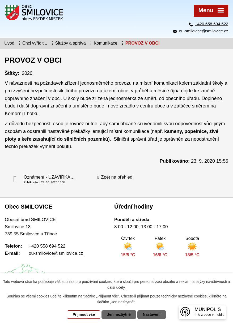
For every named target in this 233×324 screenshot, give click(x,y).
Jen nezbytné (119, 314)
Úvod (9, 43)
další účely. (116, 287)
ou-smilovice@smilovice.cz (203, 31)
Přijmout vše (84, 314)
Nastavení (151, 314)
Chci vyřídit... (34, 43)
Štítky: (12, 73)
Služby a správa (70, 43)
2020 (27, 73)
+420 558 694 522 (211, 23)
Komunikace (105, 43)
